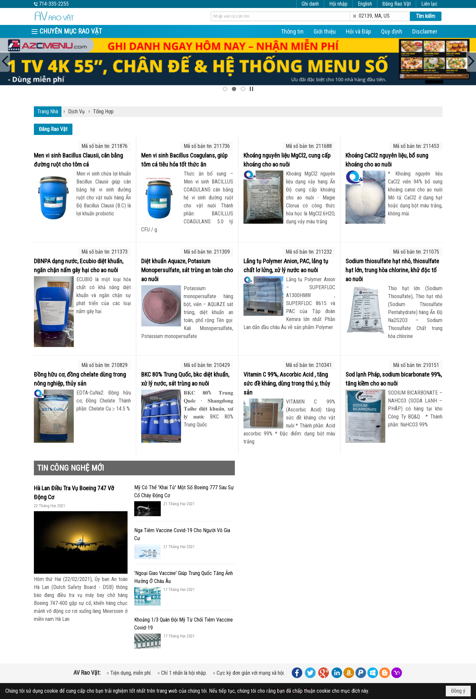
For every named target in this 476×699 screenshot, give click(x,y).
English (365, 4)
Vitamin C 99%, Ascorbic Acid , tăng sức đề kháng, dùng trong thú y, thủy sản (286, 383)
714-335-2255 (54, 4)
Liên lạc (429, 4)
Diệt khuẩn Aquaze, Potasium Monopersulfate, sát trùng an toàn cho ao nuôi (187, 270)
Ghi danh (310, 4)
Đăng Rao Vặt (396, 4)
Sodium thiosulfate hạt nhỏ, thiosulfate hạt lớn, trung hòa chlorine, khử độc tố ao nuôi (392, 270)
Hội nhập (338, 4)
